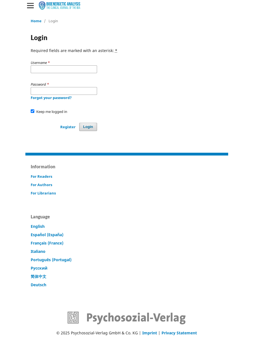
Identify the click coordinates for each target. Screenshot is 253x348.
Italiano (38, 251)
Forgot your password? (51, 97)
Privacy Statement (179, 332)
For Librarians (43, 193)
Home (36, 20)
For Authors (41, 184)
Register (68, 126)
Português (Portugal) (51, 259)
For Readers (41, 176)
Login (88, 127)
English (38, 226)
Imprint (149, 332)
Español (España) (47, 234)
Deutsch (38, 284)
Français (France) (47, 243)
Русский (39, 268)
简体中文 (38, 276)
